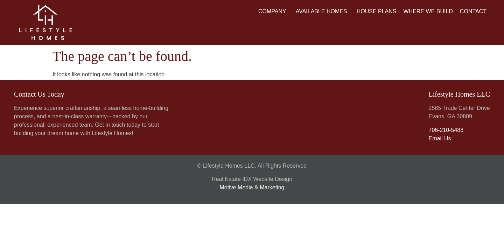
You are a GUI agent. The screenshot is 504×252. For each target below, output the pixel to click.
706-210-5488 (445, 130)
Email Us (439, 138)
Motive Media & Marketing (252, 187)
